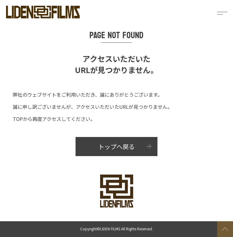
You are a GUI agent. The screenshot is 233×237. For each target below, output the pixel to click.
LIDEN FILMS (110, 228)
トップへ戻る (116, 146)
